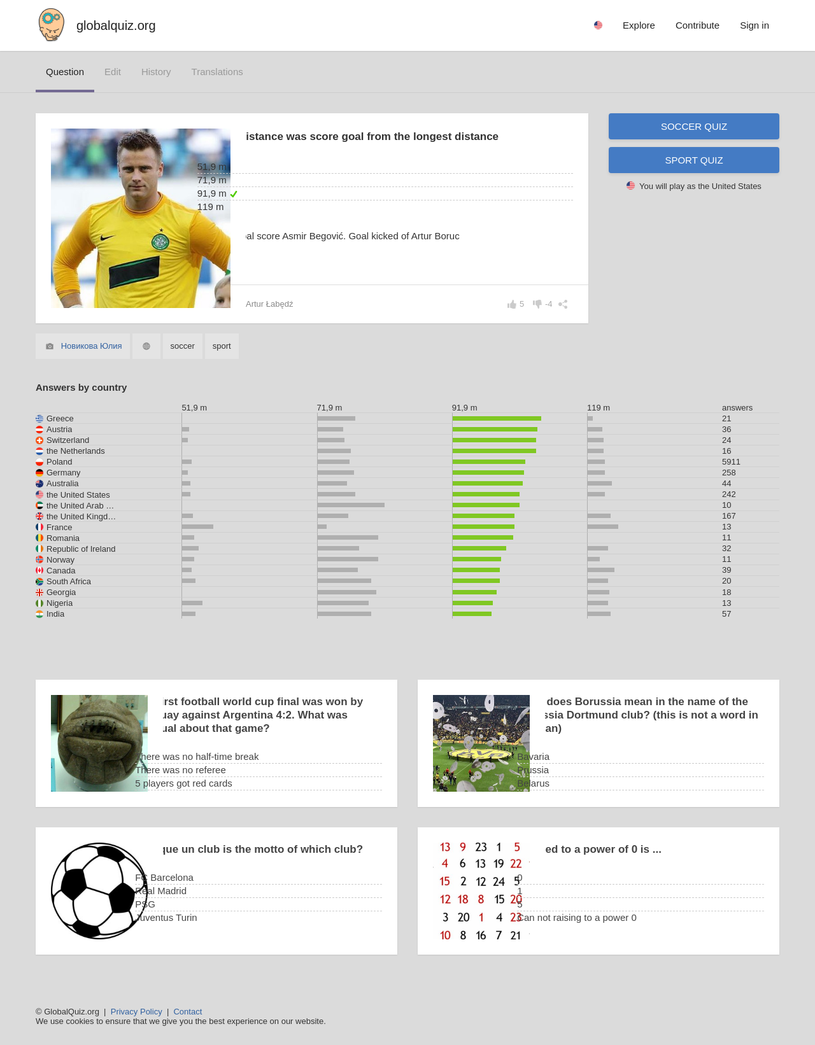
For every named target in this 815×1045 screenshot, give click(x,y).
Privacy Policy (136, 1011)
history (156, 71)
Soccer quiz (694, 126)
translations (217, 71)
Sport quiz (694, 160)
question (65, 71)
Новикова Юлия (91, 346)
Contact (187, 1011)
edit (112, 71)
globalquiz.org (116, 25)
